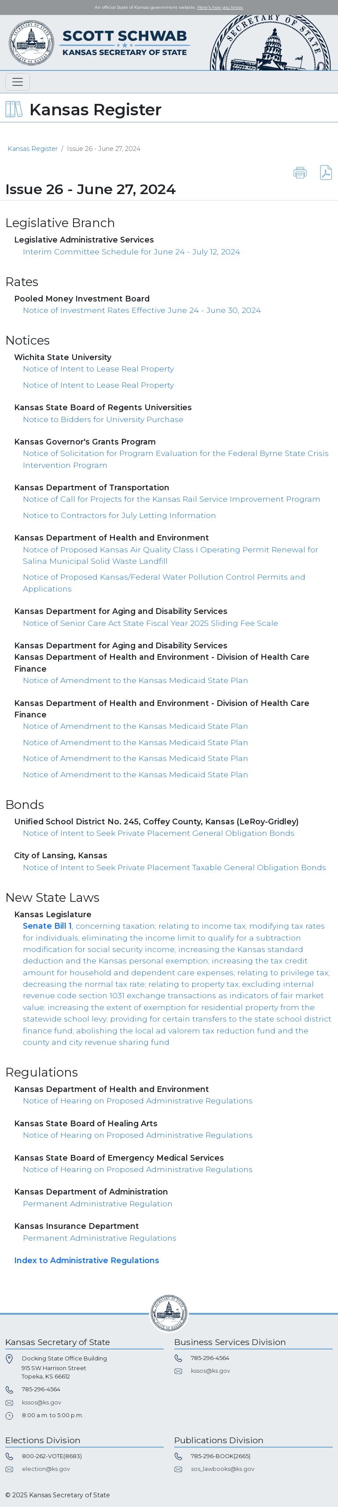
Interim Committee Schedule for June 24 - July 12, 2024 (131, 251)
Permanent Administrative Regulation (98, 1203)
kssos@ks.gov (41, 1402)
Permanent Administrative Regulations (99, 1237)
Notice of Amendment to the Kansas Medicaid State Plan (135, 680)
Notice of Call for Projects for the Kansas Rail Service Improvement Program (171, 499)
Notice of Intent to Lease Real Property (98, 368)
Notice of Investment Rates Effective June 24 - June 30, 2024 (142, 310)
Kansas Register (32, 149)
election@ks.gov (46, 1469)
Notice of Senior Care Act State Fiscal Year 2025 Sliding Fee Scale (150, 623)
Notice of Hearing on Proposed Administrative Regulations (138, 1100)
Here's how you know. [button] (220, 7)
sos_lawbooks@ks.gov (222, 1469)
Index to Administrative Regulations (86, 1260)
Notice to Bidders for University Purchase (103, 419)
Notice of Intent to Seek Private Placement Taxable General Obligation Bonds (174, 867)
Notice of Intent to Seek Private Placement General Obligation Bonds (158, 833)
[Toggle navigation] (17, 82)
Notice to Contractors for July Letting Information (119, 515)
